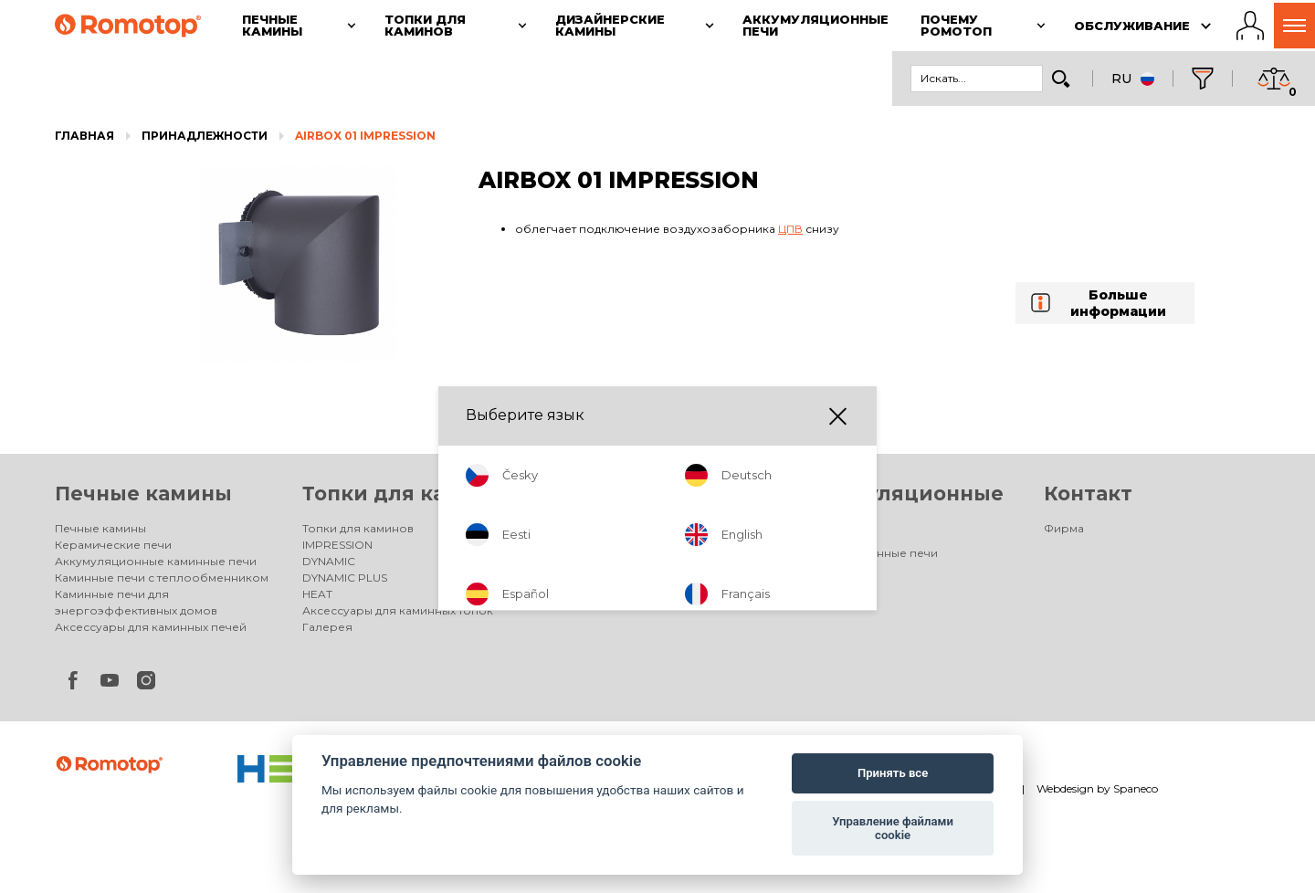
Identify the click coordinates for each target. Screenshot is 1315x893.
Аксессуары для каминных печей (151, 627)
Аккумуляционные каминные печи (156, 561)
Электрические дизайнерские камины (638, 577)
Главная (84, 135)
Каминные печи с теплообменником (161, 577)
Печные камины (143, 493)
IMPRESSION (337, 545)
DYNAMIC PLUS (344, 577)
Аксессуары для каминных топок (397, 610)
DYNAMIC (328, 561)
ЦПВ (790, 229)
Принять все (892, 773)
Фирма (1064, 528)
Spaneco (1135, 788)
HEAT (317, 594)
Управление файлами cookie (892, 828)
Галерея (327, 627)
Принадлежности (205, 135)
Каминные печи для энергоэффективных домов (136, 602)
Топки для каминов (408, 493)
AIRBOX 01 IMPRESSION (365, 135)
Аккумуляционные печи (867, 553)
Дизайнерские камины (616, 553)
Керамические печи (113, 545)
